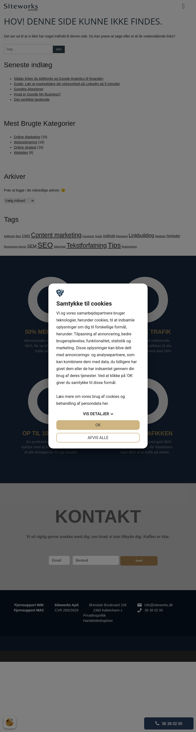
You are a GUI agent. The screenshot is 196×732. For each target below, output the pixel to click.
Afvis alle (98, 437)
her (105, 403)
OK (97, 425)
